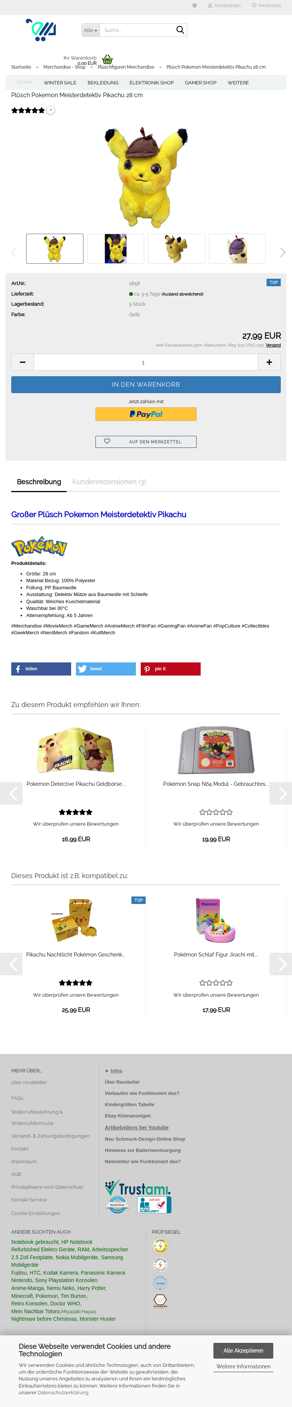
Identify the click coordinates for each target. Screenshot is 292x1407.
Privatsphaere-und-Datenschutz (47, 1187)
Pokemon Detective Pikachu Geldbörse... (76, 784)
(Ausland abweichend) (182, 294)
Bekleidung (103, 83)
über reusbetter (29, 1082)
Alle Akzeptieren (243, 1351)
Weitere (238, 83)
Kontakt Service (29, 1200)
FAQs (17, 1098)
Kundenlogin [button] (224, 5)
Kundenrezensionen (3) (109, 482)
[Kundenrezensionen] (28, 115)
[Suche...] (91, 30)
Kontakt (19, 1149)
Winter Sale (60, 83)
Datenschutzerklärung (63, 1392)
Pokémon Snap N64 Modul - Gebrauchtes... (216, 784)
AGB (16, 1174)
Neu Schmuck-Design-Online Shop (145, 1139)
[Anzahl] (146, 362)
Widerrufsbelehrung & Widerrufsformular (37, 1117)
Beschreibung (39, 482)
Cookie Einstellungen (35, 1213)
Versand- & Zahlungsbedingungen (50, 1136)
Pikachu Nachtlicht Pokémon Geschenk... (75, 955)
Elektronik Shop (152, 83)
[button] (195, 7)
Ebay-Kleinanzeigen (128, 1116)
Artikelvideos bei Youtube (137, 1128)
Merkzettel (266, 5)
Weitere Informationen (243, 1366)
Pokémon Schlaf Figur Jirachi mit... (216, 955)
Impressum (24, 1161)
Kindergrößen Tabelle (130, 1104)
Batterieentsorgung (158, 1150)
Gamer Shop (200, 83)
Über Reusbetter (122, 1082)
